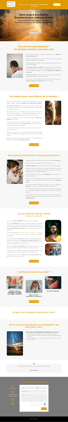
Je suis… (26, 4)
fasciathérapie (23, 232)
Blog (36, 6)
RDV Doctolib (33, 33)
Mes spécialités (43, 4)
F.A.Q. (32, 6)
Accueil (21, 4)
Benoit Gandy (42, 213)
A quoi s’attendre (34, 4)
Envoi (43, 408)
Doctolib (56, 4)
